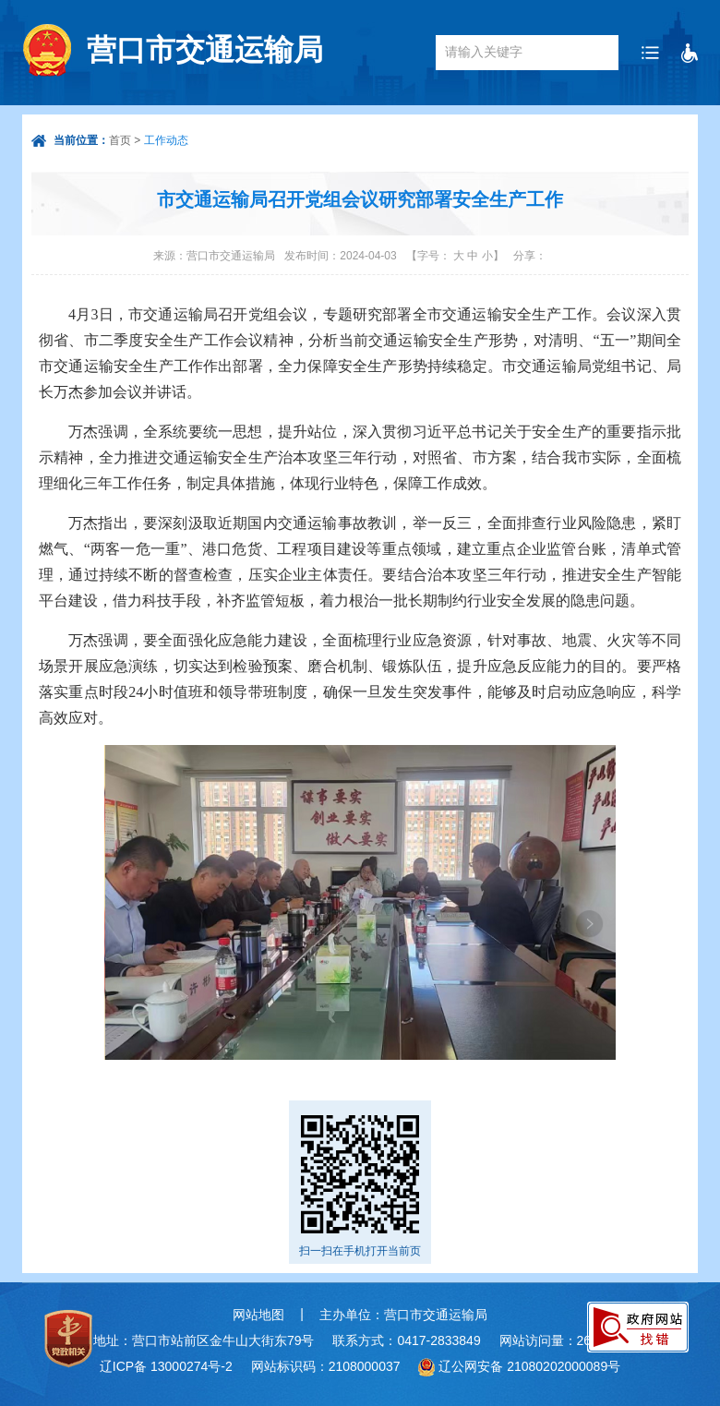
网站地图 (258, 1314)
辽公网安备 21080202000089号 (529, 1366)
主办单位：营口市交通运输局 (403, 1314)
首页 (120, 140)
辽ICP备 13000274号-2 (166, 1366)
